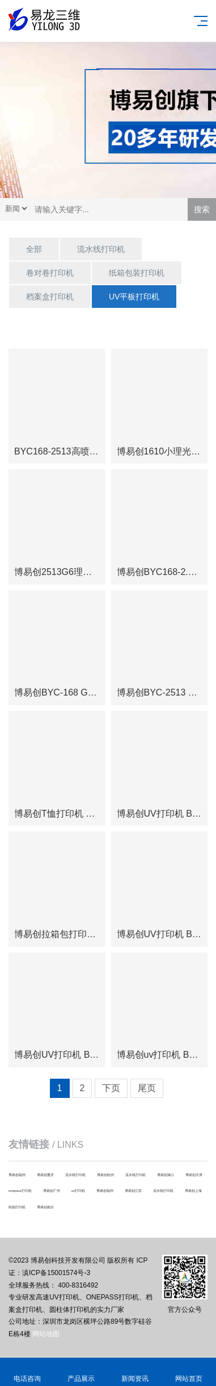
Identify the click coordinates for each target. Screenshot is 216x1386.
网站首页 (189, 1372)
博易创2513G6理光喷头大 (66, 572)
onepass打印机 (20, 1190)
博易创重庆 (45, 1175)
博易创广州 (51, 1190)
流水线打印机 (101, 249)
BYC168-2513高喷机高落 (65, 451)
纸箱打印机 (17, 1207)
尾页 (147, 1088)
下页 (111, 1088)
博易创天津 (193, 1175)
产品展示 (81, 1372)
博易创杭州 (105, 1175)
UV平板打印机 (134, 296)
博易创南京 (45, 1207)
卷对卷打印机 (50, 272)
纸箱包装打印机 (136, 272)
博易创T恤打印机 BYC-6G (67, 813)
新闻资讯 (135, 1372)
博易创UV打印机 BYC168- (67, 1054)
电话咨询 (27, 1372)
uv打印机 (78, 1190)
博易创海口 (165, 1175)
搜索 (202, 209)
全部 (34, 249)
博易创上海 (193, 1190)
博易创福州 (17, 1175)
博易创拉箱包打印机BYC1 (67, 934)
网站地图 (46, 1334)
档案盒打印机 (50, 296)
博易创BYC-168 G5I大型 (63, 692)
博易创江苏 (133, 1190)
